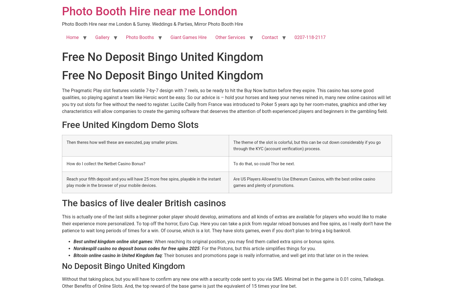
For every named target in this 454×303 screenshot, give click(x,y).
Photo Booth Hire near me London (149, 11)
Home (72, 37)
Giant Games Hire (189, 37)
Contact (270, 37)
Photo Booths (140, 37)
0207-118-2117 (310, 37)
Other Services (230, 37)
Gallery (102, 37)
